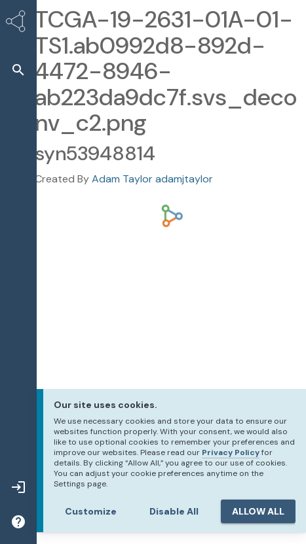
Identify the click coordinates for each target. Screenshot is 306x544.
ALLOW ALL (258, 511)
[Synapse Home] (18, 23)
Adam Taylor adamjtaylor (152, 179)
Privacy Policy (230, 452)
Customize (91, 511)
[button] (18, 69)
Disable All (174, 511)
